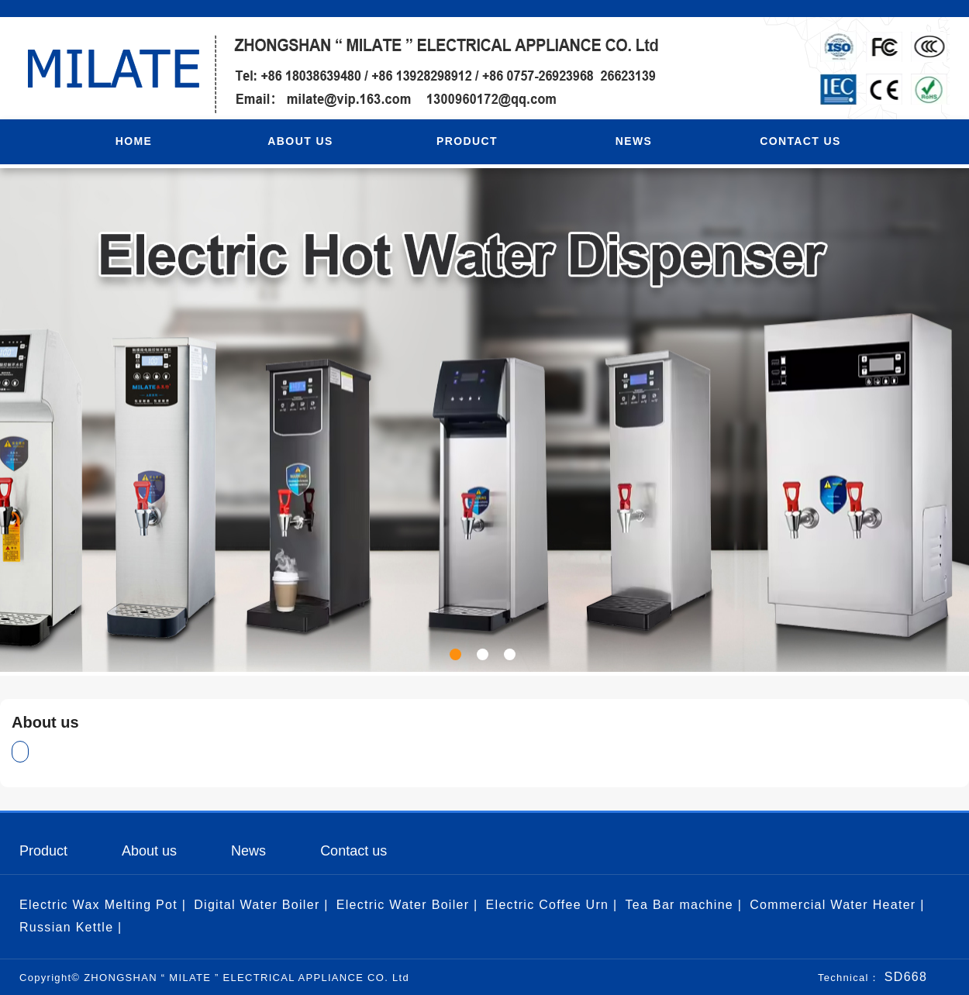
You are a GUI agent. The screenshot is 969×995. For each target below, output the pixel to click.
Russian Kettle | (70, 927)
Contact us (353, 851)
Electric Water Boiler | (407, 904)
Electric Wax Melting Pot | (102, 904)
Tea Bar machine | (683, 904)
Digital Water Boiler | (261, 904)
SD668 (903, 976)
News (248, 851)
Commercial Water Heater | (837, 904)
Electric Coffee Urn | (552, 904)
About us (149, 851)
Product (43, 851)
